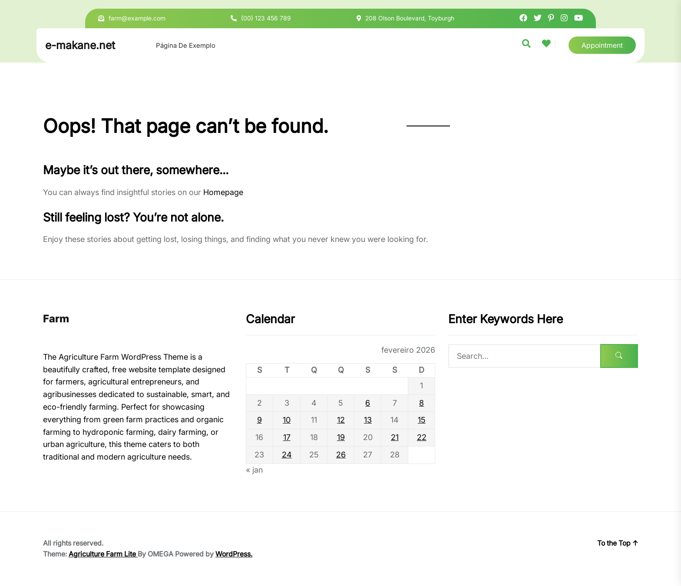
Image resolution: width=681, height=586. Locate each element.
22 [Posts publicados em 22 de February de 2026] (421, 437)
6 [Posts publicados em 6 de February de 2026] (367, 402)
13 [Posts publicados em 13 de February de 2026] (368, 419)
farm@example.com (137, 18)
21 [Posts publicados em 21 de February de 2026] (395, 437)
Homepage (223, 192)
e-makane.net (80, 45)
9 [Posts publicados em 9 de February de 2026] (259, 419)
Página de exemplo (185, 45)
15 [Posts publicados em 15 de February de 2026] (422, 419)
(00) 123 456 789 (266, 18)
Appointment (602, 45)
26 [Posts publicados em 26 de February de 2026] (341, 454)
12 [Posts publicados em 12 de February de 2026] (341, 419)
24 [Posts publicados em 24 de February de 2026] (287, 454)
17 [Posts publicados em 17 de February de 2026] (287, 437)
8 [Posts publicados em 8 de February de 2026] (421, 402)
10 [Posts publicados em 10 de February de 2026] (287, 419)
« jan (254, 469)
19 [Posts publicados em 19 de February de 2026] (341, 437)
